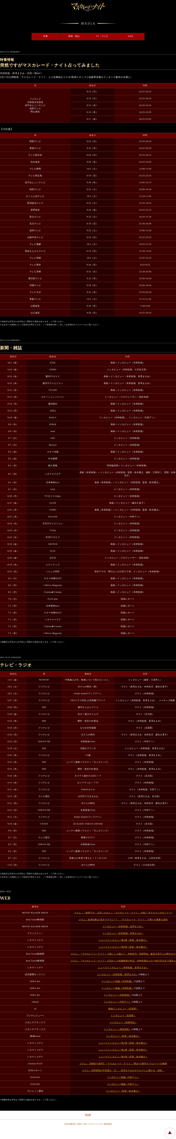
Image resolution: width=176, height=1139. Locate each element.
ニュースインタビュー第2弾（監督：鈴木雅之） (123, 1050)
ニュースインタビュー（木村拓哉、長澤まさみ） (123, 967)
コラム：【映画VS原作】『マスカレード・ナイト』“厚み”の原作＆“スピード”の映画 (123, 1063)
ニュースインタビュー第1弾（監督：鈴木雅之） (123, 1043)
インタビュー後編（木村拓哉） (118, 988)
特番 (22, 36)
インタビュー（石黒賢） (123, 1015)
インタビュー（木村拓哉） (117, 995)
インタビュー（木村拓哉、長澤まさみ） (123, 926)
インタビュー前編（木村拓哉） (118, 981)
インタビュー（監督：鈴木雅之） (123, 1036)
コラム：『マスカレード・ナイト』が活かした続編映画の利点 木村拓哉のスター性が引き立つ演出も (123, 961)
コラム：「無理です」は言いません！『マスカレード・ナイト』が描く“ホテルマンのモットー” (123, 913)
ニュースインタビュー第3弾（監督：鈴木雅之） (123, 1056)
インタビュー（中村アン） (117, 1002)
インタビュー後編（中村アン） (123, 1084)
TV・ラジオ (110, 36)
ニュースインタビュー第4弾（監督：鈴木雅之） (123, 940)
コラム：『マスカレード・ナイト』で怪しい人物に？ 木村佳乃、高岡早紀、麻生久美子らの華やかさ (123, 954)
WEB (154, 36)
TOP (88, 1115)
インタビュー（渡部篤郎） (117, 1029)
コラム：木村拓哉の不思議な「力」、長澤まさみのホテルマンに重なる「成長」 (123, 1070)
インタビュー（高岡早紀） (123, 1022)
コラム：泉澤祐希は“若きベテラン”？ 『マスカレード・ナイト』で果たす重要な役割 (123, 919)
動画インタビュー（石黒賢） (123, 1009)
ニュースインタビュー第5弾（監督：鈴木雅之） (123, 947)
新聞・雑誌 (66, 36)
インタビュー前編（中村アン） (123, 1077)
